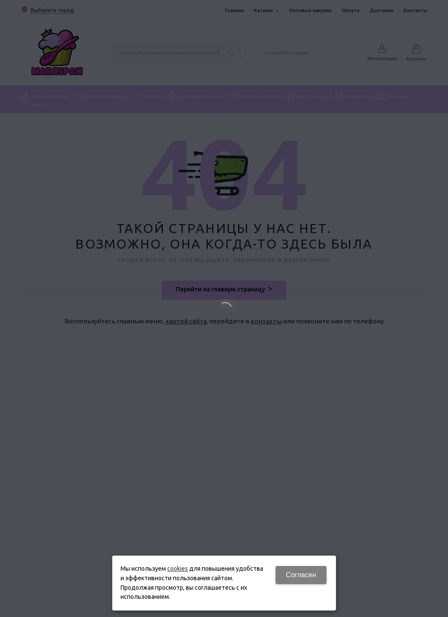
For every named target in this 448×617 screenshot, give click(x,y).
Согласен (301, 575)
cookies (177, 568)
